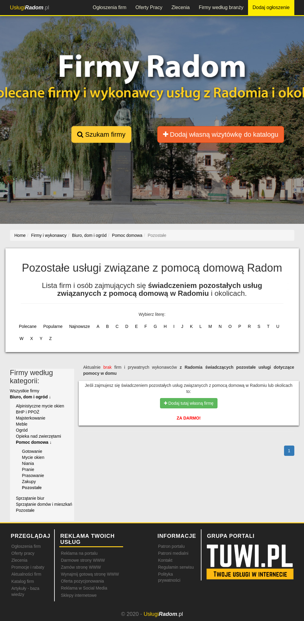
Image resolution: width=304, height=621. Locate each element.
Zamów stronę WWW (81, 567)
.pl (29, 8)
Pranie (28, 469)
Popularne (53, 326)
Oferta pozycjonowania (82, 581)
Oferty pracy (22, 553)
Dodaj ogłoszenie (271, 7)
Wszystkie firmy (24, 390)
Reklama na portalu (79, 553)
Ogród (22, 430)
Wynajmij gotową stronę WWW (90, 574)
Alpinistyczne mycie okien (40, 406)
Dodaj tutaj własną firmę (189, 403)
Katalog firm (22, 581)
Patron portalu (171, 546)
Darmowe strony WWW (83, 560)
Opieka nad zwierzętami (38, 436)
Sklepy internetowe (78, 595)
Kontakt (165, 560)
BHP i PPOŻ (28, 412)
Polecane (28, 326)
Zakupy (29, 481)
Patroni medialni (173, 553)
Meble (22, 424)
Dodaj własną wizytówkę (220, 134)
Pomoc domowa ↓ (34, 442)
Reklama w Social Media (84, 588)
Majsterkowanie (30, 418)
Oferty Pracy (149, 7)
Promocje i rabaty (27, 567)
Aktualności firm (26, 574)
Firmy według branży (221, 7)
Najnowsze (79, 326)
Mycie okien (33, 457)
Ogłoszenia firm (109, 7)
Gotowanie (32, 451)
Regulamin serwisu (176, 567)
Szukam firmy (101, 134)
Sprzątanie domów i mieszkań (44, 504)
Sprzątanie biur (30, 498)
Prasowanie (33, 475)
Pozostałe (25, 510)
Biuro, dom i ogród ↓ (30, 396)
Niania (28, 463)
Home (20, 235)
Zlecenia (181, 7)
